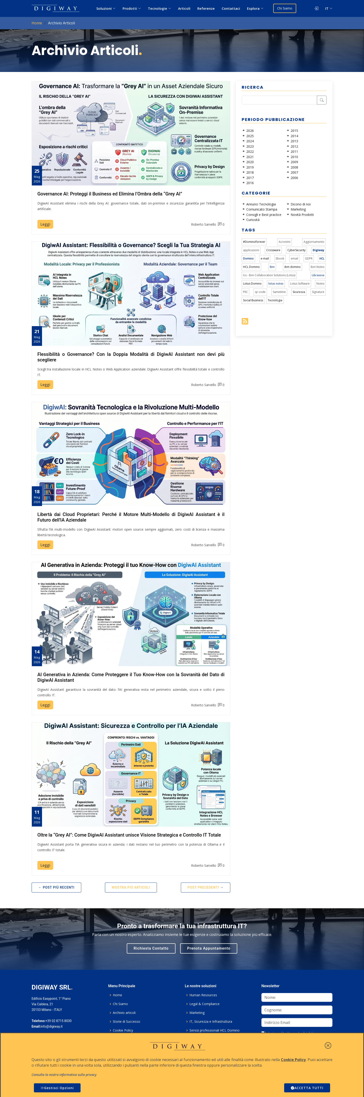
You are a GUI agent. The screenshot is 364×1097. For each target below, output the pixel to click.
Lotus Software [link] (300, 284)
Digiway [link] (318, 250)
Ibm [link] (272, 267)
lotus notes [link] (275, 284)
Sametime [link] (279, 292)
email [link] (294, 258)
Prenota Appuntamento (208, 948)
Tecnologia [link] (275, 300)
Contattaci (231, 8)
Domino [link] (248, 258)
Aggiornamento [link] (314, 242)
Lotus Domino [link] (252, 284)
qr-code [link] (260, 292)
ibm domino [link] (292, 267)
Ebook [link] (280, 258)
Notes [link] (320, 284)
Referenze (206, 8)
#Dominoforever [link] (254, 242)
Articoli (184, 8)
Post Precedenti (203, 887)
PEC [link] (245, 292)
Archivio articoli (124, 1012)
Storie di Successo (126, 1021)
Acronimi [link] (284, 242)
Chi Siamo (284, 8)
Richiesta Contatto (151, 948)
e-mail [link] (265, 258)
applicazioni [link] (251, 250)
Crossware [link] (273, 250)
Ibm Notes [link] (317, 267)
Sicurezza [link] (299, 292)
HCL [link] (321, 258)
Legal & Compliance (204, 1004)
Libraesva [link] (318, 275)
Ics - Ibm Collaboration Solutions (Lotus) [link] (269, 275)
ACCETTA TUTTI (307, 1088)
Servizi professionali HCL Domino (214, 1030)
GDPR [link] (308, 258)
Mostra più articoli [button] (131, 887)
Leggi (45, 224)
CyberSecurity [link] (296, 250)
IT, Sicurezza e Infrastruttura (210, 1021)
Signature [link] (318, 292)
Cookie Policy (123, 1030)
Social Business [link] (253, 300)
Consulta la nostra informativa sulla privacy (64, 1074)
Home (37, 23)
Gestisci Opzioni (57, 1088)
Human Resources (203, 995)
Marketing (197, 1012)
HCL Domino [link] (251, 267)
